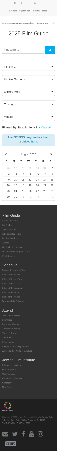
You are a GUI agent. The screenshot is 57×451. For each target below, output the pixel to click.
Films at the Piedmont (12, 287)
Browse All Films (10, 220)
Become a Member (11, 324)
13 (37, 179)
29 (30, 168)
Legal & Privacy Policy (44, 417)
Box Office (7, 319)
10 (15, 179)
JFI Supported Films (11, 233)
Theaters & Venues (11, 328)
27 (15, 168)
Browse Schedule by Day (13, 270)
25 (22, 191)
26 (8, 168)
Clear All (46, 127)
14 (44, 179)
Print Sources (8, 255)
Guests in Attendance (12, 247)
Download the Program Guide (16, 251)
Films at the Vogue (11, 296)
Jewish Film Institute (18, 360)
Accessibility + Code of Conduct (17, 350)
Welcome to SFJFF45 (11, 315)
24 (15, 191)
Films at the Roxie (10, 292)
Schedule (9, 265)
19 (30, 185)
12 (30, 179)
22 (52, 185)
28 (22, 168)
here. (34, 141)
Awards (5, 242)
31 (44, 168)
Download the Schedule (13, 301)
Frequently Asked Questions (15, 346)
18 (22, 185)
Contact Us (7, 382)
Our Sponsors (8, 373)
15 (52, 179)
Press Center (8, 341)
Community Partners (12, 378)
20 (37, 185)
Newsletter (7, 387)
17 (15, 185)
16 (8, 185)
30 (37, 168)
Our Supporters (9, 369)
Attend (7, 310)
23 (8, 191)
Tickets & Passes (40, 11)
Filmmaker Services (11, 364)
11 (22, 179)
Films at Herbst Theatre (13, 279)
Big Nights (7, 224)
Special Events (9, 229)
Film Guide (11, 215)
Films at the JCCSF (11, 283)
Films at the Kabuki (11, 274)
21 (44, 185)
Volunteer (7, 337)
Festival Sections (10, 238)
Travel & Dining (9, 333)
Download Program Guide (19, 11)
